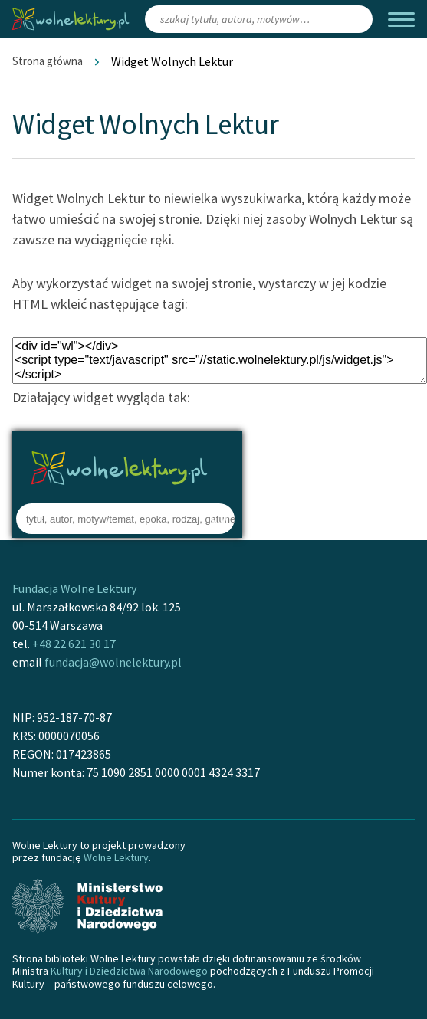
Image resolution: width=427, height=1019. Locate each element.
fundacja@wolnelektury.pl (113, 662)
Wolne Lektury (116, 857)
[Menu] (401, 19)
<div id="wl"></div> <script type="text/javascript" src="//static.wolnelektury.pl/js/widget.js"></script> (219, 360)
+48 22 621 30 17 (74, 643)
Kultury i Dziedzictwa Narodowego (129, 971)
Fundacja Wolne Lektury (74, 588)
